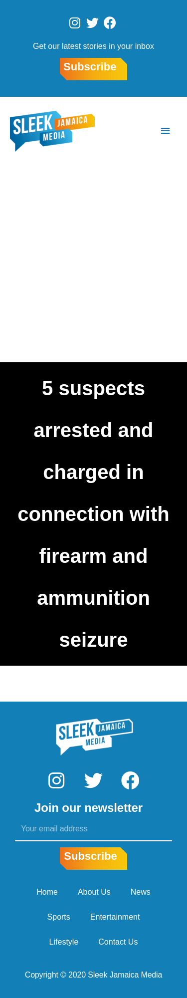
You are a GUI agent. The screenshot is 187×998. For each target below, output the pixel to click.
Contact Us (118, 942)
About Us (94, 892)
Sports (58, 917)
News (141, 892)
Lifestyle (64, 942)
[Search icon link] (135, 131)
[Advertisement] (93, 263)
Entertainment (115, 917)
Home (47, 892)
